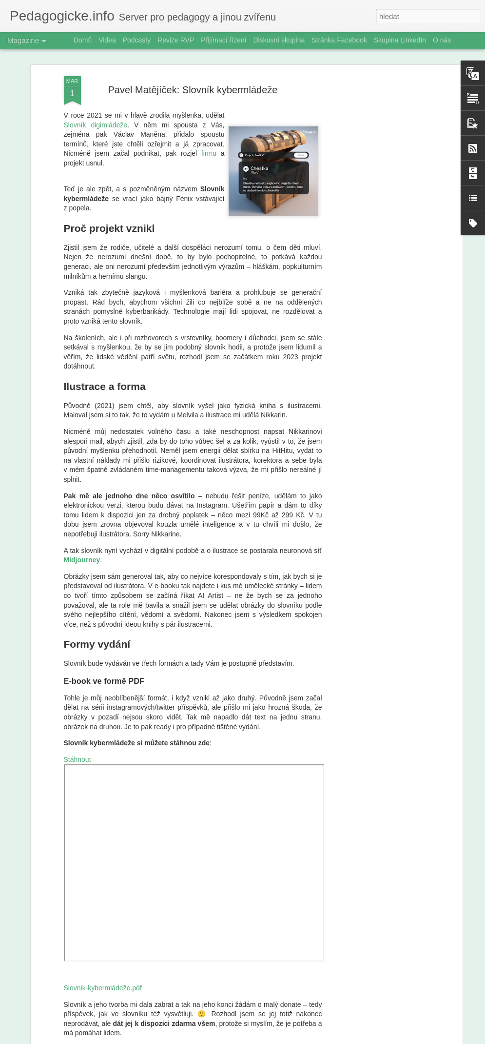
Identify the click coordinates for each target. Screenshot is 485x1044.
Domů (83, 40)
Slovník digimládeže (96, 85)
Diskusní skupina (279, 40)
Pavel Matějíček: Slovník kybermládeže (193, 49)
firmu (208, 114)
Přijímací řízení (223, 40)
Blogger (294, 1039)
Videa (107, 40)
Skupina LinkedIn (400, 40)
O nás (442, 40)
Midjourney (82, 520)
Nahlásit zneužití (325, 1039)
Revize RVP (175, 40)
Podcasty (137, 40)
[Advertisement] (376, 190)
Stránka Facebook (339, 40)
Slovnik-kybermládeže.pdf (103, 948)
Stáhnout (77, 719)
